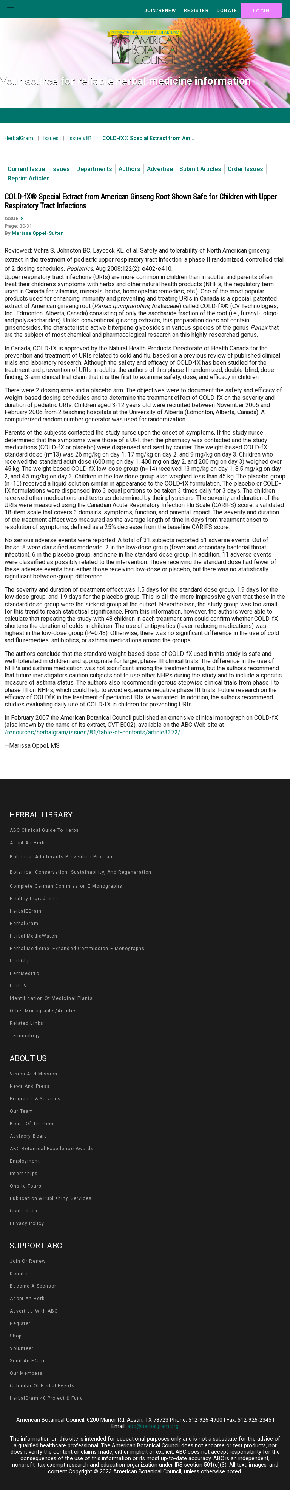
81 (23, 218)
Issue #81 (80, 138)
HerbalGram (19, 138)
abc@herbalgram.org (153, 1426)
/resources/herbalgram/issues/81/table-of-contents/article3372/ (92, 732)
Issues (51, 138)
